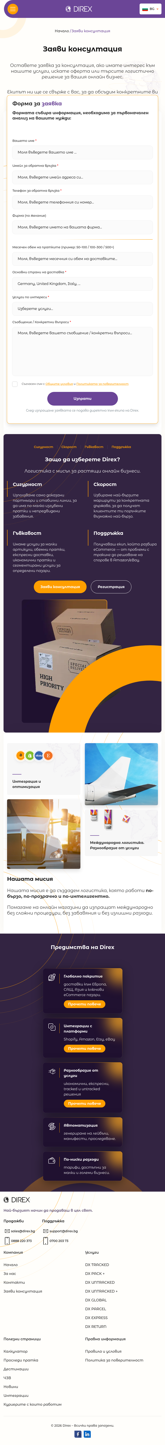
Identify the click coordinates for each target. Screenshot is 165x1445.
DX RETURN (95, 1329)
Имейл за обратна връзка (35, 166)
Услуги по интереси (30, 297)
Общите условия (59, 383)
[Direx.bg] (79, 9)
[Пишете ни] (23, 1233)
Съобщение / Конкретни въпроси (41, 322)
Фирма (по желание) (29, 216)
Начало (62, 31)
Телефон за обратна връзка (37, 191)
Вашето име (24, 141)
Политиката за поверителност (102, 383)
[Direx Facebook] (78, 1436)
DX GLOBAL (96, 1302)
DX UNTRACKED (100, 1284)
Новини (11, 1389)
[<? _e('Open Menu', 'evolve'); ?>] (13, 9)
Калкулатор (16, 1353)
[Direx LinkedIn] (87, 1436)
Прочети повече (84, 1006)
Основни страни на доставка (39, 272)
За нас (10, 1276)
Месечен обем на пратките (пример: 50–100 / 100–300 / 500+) (63, 247)
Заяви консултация (60, 587)
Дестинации (16, 1371)
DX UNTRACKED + (101, 1293)
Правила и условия (103, 1353)
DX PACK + (95, 1276)
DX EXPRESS (96, 1320)
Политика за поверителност (114, 1362)
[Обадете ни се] (21, 1243)
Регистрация (111, 587)
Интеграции (16, 1398)
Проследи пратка (21, 1362)
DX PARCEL (95, 1311)
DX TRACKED (97, 1267)
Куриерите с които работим (33, 1406)
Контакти (14, 1284)
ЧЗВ (7, 1380)
